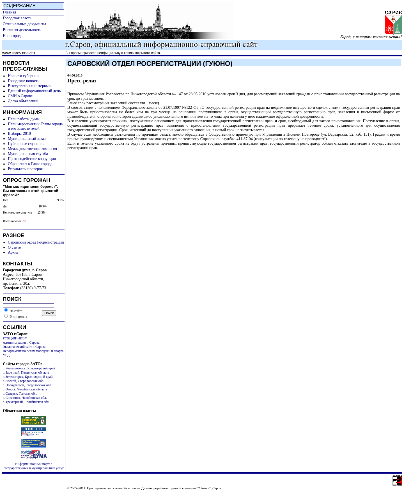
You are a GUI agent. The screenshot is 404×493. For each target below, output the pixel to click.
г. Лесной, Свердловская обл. (23, 381)
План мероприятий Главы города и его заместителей (35, 126)
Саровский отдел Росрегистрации (36, 242)
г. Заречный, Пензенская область (26, 372)
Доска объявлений (23, 101)
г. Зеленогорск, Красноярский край (27, 377)
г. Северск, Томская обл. (20, 393)
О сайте (14, 247)
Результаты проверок (25, 169)
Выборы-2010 (19, 133)
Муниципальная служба (28, 154)
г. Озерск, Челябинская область (25, 389)
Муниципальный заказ (26, 138)
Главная (9, 12)
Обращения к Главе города (30, 164)
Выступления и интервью (29, 86)
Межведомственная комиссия (32, 149)
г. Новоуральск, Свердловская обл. (27, 385)
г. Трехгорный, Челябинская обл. (26, 402)
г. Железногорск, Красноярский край (29, 368)
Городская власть (17, 18)
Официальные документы (24, 24)
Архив (13, 252)
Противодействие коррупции (32, 159)
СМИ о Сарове (20, 96)
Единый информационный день (34, 91)
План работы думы (24, 119)
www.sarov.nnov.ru (18, 53)
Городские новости (24, 81)
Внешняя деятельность (22, 30)
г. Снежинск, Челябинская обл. (25, 398)
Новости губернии (23, 76)
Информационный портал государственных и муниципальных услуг (34, 466)
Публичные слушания (26, 144)
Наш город (12, 36)
